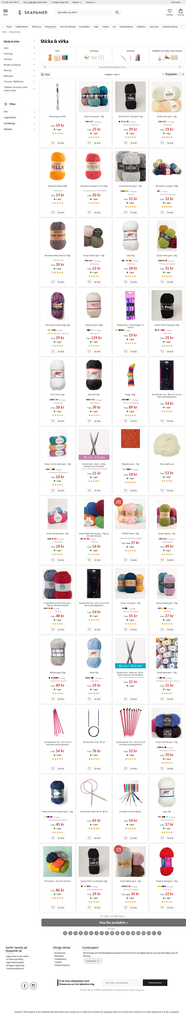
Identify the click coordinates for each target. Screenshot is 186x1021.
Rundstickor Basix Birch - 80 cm (94, 811)
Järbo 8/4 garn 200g (94, 325)
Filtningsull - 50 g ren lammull (57, 881)
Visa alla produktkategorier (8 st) (112, 67)
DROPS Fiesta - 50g (130, 533)
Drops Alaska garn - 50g (166, 603)
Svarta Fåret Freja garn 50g (167, 325)
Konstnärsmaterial (170, 26)
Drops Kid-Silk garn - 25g (167, 742)
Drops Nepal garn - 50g (130, 881)
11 (117, 933)
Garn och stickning (67, 26)
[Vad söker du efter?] (88, 12)
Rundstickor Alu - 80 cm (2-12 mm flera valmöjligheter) (167, 395)
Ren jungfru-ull (167, 464)
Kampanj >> (91, 2)
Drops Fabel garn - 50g (167, 255)
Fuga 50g (167, 811)
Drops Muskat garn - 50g (57, 533)
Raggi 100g (130, 394)
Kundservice (60, 953)
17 (149, 933)
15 (138, 933)
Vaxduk (106, 26)
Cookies (58, 962)
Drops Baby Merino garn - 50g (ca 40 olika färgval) (94, 534)
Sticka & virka (50, 26)
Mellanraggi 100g (58, 672)
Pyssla (9, 26)
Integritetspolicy (62, 965)
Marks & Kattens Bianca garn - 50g (57, 811)
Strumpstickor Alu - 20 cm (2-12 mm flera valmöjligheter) (57, 743)
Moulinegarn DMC (57, 116)
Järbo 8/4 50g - (93, 394)
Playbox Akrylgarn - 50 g (167, 881)
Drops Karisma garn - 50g (130, 186)
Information (176, 2)
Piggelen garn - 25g (130, 464)
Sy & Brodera (84, 26)
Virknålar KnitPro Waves (130, 811)
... (154, 933)
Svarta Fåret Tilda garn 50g (130, 116)
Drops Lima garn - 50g (130, 603)
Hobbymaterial (22, 26)
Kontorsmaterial (126, 26)
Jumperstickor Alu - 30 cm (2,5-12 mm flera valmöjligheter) (130, 743)
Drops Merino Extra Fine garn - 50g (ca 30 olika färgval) (57, 604)
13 (128, 933)
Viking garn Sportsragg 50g (57, 325)
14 (133, 933)
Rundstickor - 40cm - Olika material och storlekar (94, 465)
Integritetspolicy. (137, 989)
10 (112, 933)
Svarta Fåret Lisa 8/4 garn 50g (94, 881)
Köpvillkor (59, 956)
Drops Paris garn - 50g (167, 116)
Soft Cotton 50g (58, 394)
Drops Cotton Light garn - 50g (57, 464)
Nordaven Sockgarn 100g (167, 186)
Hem (4, 32)
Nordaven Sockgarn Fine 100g (94, 186)
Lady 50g (130, 255)
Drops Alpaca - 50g (166, 533)
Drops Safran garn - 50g (93, 255)
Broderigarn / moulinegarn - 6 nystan (130, 326)
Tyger (96, 26)
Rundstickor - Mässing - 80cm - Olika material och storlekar (130, 673)
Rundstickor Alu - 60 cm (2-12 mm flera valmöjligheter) (94, 604)
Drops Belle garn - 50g (167, 672)
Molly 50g (94, 672)
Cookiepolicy (60, 959)
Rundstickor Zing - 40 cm (94, 742)
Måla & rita (36, 26)
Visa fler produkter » (113, 923)
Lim (114, 26)
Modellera (141, 26)
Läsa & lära (154, 26)
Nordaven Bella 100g (57, 186)
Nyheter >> (77, 2)
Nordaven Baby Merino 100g (57, 255)
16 (143, 933)
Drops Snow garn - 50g (94, 116)
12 (122, 933)
